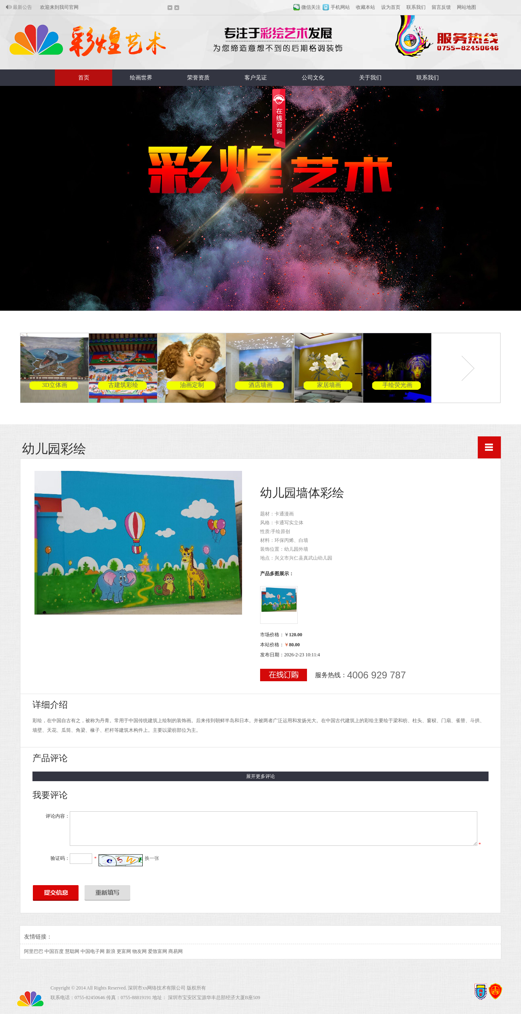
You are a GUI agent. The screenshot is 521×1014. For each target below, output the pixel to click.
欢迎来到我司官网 (59, 7)
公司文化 (313, 78)
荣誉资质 (198, 78)
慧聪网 (72, 951)
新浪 (110, 951)
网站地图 (466, 7)
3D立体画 (54, 385)
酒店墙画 (260, 385)
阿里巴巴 (33, 951)
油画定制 (192, 385)
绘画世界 (141, 78)
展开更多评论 (260, 776)
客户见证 (255, 78)
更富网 (124, 951)
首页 (83, 78)
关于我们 (370, 78)
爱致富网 (157, 951)
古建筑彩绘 (123, 385)
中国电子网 (93, 951)
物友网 (139, 951)
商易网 (175, 951)
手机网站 (340, 7)
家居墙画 (329, 385)
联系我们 (416, 7)
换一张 (152, 858)
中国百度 (54, 951)
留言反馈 (441, 7)
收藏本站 (365, 7)
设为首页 (390, 7)
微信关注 (311, 7)
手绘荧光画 (397, 385)
